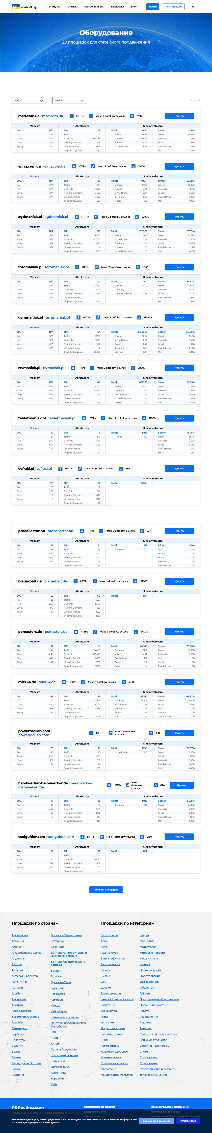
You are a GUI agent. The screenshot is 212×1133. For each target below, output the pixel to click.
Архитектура (109, 952)
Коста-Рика (58, 1072)
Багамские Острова (25, 1016)
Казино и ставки (112, 1034)
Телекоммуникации (153, 1075)
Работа (144, 1011)
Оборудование (150, 976)
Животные (108, 1005)
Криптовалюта (111, 1057)
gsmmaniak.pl (58, 317)
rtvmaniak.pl (53, 368)
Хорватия (57, 1078)
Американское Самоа (26, 952)
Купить (179, 116)
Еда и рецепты (111, 993)
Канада (55, 1005)
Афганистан (20, 935)
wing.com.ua (54, 166)
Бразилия (57, 947)
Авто (104, 947)
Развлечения (149, 1016)
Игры (104, 1016)
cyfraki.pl (44, 469)
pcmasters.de (56, 632)
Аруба (16, 993)
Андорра (18, 958)
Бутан (16, 1069)
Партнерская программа (99, 1107)
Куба (54, 1084)
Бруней (56, 970)
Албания (18, 941)
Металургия (148, 947)
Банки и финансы (113, 958)
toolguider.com (61, 837)
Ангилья (17, 970)
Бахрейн (18, 1022)
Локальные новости (114, 1063)
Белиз (16, 1051)
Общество (147, 987)
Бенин (16, 1057)
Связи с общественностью (158, 1034)
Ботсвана (57, 941)
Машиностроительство (117, 1075)
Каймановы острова (65, 1017)
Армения (18, 987)
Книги (105, 1040)
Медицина (147, 941)
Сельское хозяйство (153, 1040)
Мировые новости (152, 952)
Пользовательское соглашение (169, 1107)
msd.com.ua (52, 116)
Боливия (18, 1075)
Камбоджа (58, 994)
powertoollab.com (33, 735)
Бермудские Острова (26, 1063)
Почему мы (53, 6)
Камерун (57, 1000)
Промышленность (152, 1005)
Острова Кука (60, 1067)
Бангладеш (19, 1028)
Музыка (145, 964)
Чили (54, 1038)
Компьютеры (110, 1046)
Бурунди (57, 988)
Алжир (16, 947)
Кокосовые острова (64, 1055)
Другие (106, 987)
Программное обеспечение (159, 999)
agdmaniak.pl (56, 217)
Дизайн (106, 976)
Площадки (117, 6)
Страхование (149, 1063)
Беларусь (18, 1040)
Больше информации (156, 1121)
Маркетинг (108, 1069)
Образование (149, 982)
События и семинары (154, 1046)
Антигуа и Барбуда (25, 976)
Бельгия (17, 1046)
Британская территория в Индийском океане (69, 954)
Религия (145, 1028)
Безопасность (110, 964)
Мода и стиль (149, 958)
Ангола (17, 964)
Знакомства (109, 1011)
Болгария (57, 976)
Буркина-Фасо (61, 982)
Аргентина (19, 982)
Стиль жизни (149, 1057)
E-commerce (109, 935)
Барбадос (18, 1034)
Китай (55, 1043)
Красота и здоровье (114, 1051)
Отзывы (72, 6)
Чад (53, 1032)
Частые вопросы (94, 6)
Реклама (145, 1022)
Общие (145, 993)
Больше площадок (106, 889)
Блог (134, 6)
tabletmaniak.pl (61, 418)
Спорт (144, 1051)
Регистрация (173, 6)
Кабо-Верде (59, 1011)
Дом (103, 982)
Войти (153, 6)
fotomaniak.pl (57, 267)
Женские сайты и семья (117, 999)
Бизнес (106, 970)
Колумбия (58, 1061)
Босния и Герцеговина (66, 935)
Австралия (19, 999)
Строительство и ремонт (157, 1069)
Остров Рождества (64, 1049)
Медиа (144, 935)
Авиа (104, 941)
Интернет (107, 1022)
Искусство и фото (113, 1028)
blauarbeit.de (55, 581)
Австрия (17, 1005)
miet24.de (47, 682)
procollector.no (60, 531)
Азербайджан (21, 1011)
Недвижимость (150, 970)
